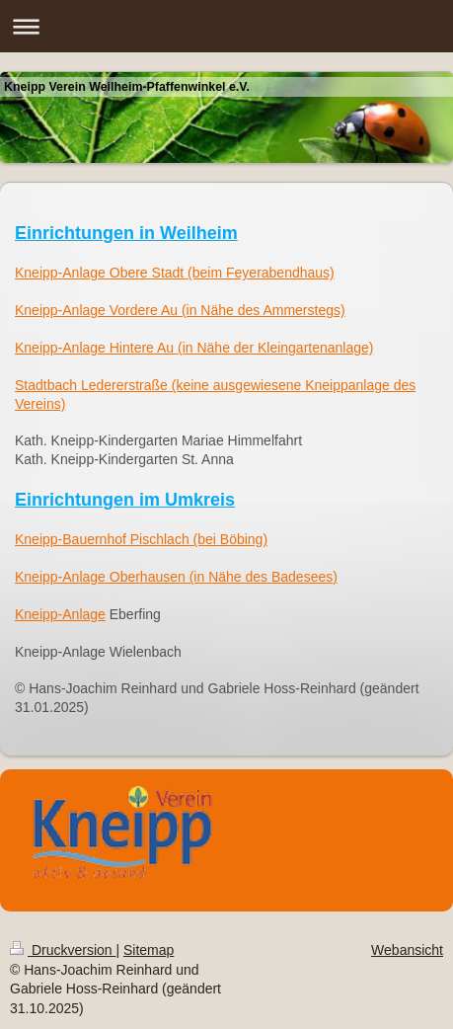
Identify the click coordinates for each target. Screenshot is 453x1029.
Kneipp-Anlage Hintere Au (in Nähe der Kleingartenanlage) (194, 348)
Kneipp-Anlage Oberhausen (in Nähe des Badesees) (176, 577)
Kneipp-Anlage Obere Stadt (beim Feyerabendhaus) (175, 272)
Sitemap (148, 950)
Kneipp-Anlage (60, 614)
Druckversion (62, 950)
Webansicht (407, 950)
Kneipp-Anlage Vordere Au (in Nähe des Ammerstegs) (180, 310)
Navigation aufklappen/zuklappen (226, 26)
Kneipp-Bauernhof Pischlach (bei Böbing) (141, 539)
